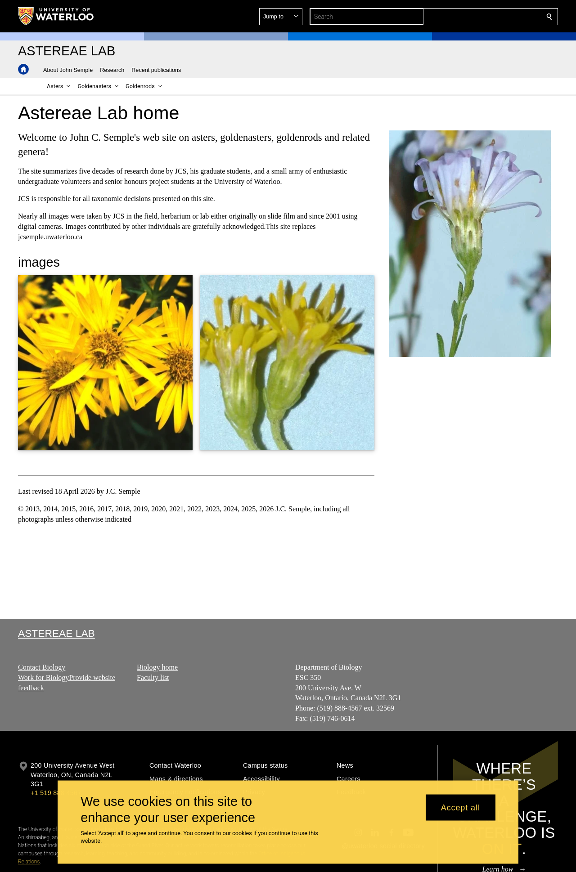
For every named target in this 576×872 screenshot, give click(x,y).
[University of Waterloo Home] (56, 16)
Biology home (157, 667)
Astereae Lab (56, 633)
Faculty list (153, 677)
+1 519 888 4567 (56, 792)
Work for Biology (43, 677)
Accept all (460, 807)
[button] (484, 17)
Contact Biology (41, 667)
